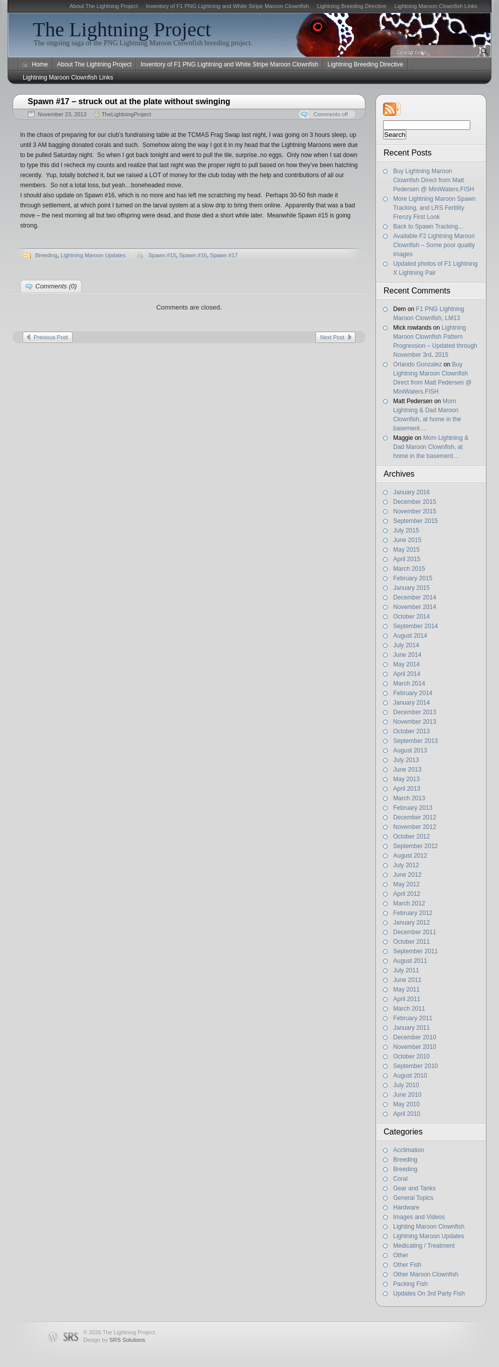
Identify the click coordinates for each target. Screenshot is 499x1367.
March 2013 (409, 798)
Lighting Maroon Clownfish (428, 1226)
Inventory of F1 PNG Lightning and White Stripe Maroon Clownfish (227, 6)
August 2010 (410, 1075)
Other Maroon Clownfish (425, 1274)
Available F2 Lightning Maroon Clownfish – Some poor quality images (434, 245)
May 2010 (406, 1104)
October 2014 (411, 616)
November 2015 (414, 511)
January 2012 (411, 922)
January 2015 (411, 587)
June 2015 (407, 540)
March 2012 (409, 903)
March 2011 (409, 1008)
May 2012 (406, 884)
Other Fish (407, 1264)
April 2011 (406, 999)
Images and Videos (419, 1217)
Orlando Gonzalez (417, 364)
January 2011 (411, 1027)
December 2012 (414, 817)
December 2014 (414, 597)
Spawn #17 (224, 255)
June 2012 (407, 874)
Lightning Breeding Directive (352, 6)
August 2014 (410, 635)
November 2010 (414, 1046)
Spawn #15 (162, 255)
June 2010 (407, 1094)
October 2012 (411, 836)
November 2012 (414, 826)
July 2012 (406, 865)
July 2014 (406, 645)
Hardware (406, 1207)
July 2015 (406, 530)
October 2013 (411, 731)
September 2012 (415, 846)
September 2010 (415, 1066)
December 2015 (414, 501)
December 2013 (414, 712)
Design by (114, 1340)
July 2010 (406, 1085)
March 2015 (409, 568)
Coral (400, 1178)
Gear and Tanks (414, 1188)
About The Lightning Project (104, 6)
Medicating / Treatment (424, 1245)
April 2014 (406, 673)
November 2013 (414, 721)
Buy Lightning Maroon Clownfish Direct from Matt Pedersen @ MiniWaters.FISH (433, 180)
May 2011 (406, 989)
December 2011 (414, 932)
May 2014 (406, 664)
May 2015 (406, 549)
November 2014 (414, 607)
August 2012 (410, 855)
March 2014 (409, 683)
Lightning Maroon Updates (428, 1236)
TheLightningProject (126, 114)
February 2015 (412, 578)
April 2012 (406, 893)
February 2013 (412, 807)
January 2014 (411, 702)
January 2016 (411, 492)
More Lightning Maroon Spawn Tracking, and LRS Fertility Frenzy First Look (434, 207)
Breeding (405, 1159)
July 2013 (406, 760)
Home (40, 64)
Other (400, 1255)
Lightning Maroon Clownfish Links (436, 6)
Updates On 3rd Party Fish (429, 1293)
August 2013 (410, 750)
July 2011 (406, 970)
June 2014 (407, 654)
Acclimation (408, 1150)
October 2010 (411, 1056)
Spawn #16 (193, 255)
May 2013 (406, 779)
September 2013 (415, 740)
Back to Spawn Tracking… (428, 226)
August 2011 (410, 960)
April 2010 (406, 1113)
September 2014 (415, 626)
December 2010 (414, 1037)
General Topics (413, 1197)
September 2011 (415, 951)
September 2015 (415, 520)
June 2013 (407, 769)
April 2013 (406, 788)
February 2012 (412, 913)
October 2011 (411, 941)
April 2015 (406, 559)
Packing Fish (410, 1283)
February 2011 (412, 1018)
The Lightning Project (122, 29)
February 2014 (412, 693)
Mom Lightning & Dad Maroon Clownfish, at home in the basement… (430, 447)
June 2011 (407, 979)
